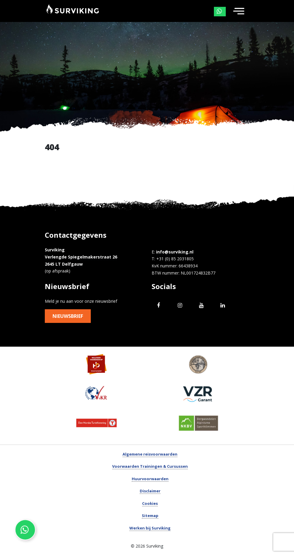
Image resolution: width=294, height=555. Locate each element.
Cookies (150, 503)
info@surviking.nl (174, 252)
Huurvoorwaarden (150, 478)
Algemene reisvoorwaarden (150, 454)
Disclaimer (150, 491)
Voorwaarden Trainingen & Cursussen (150, 466)
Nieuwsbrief (68, 316)
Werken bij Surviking (150, 528)
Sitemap (150, 515)
